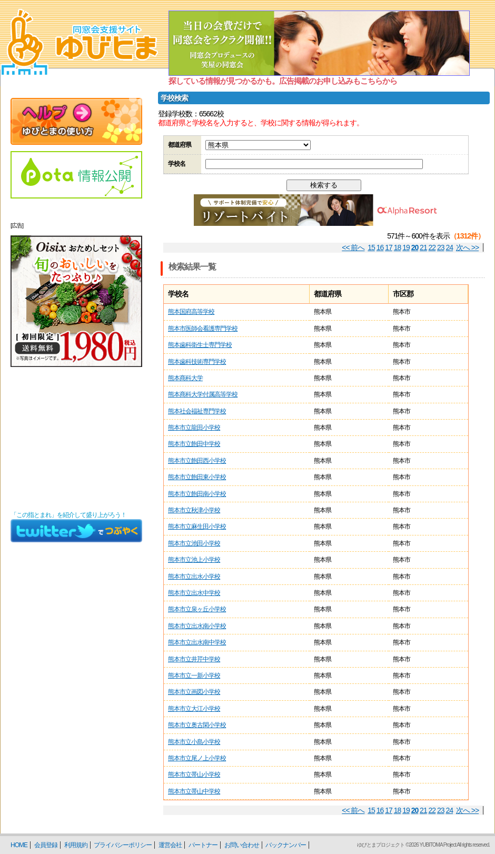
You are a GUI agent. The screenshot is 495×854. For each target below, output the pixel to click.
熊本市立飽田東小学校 (197, 477)
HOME (19, 845)
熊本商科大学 (185, 378)
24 (449, 247)
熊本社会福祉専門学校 (197, 411)
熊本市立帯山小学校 (194, 774)
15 (371, 247)
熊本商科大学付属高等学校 (202, 394)
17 (388, 247)
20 (415, 247)
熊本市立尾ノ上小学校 (197, 758)
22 (432, 247)
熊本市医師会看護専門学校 (202, 328)
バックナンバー (285, 845)
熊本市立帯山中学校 (194, 791)
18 (397, 247)
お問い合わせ (241, 845)
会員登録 (45, 845)
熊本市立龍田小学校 (194, 427)
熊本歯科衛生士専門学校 (200, 345)
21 (423, 247)
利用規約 (75, 845)
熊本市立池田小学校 (194, 543)
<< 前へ (353, 247)
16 (380, 247)
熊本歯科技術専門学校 (197, 361)
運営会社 (170, 845)
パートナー (203, 845)
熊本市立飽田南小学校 (197, 494)
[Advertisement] (76, 439)
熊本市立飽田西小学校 (197, 460)
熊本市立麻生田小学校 (197, 526)
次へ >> (467, 247)
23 (440, 247)
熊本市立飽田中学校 (194, 444)
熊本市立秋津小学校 (194, 510)
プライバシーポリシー (123, 845)
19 (406, 247)
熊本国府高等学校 (191, 311)
